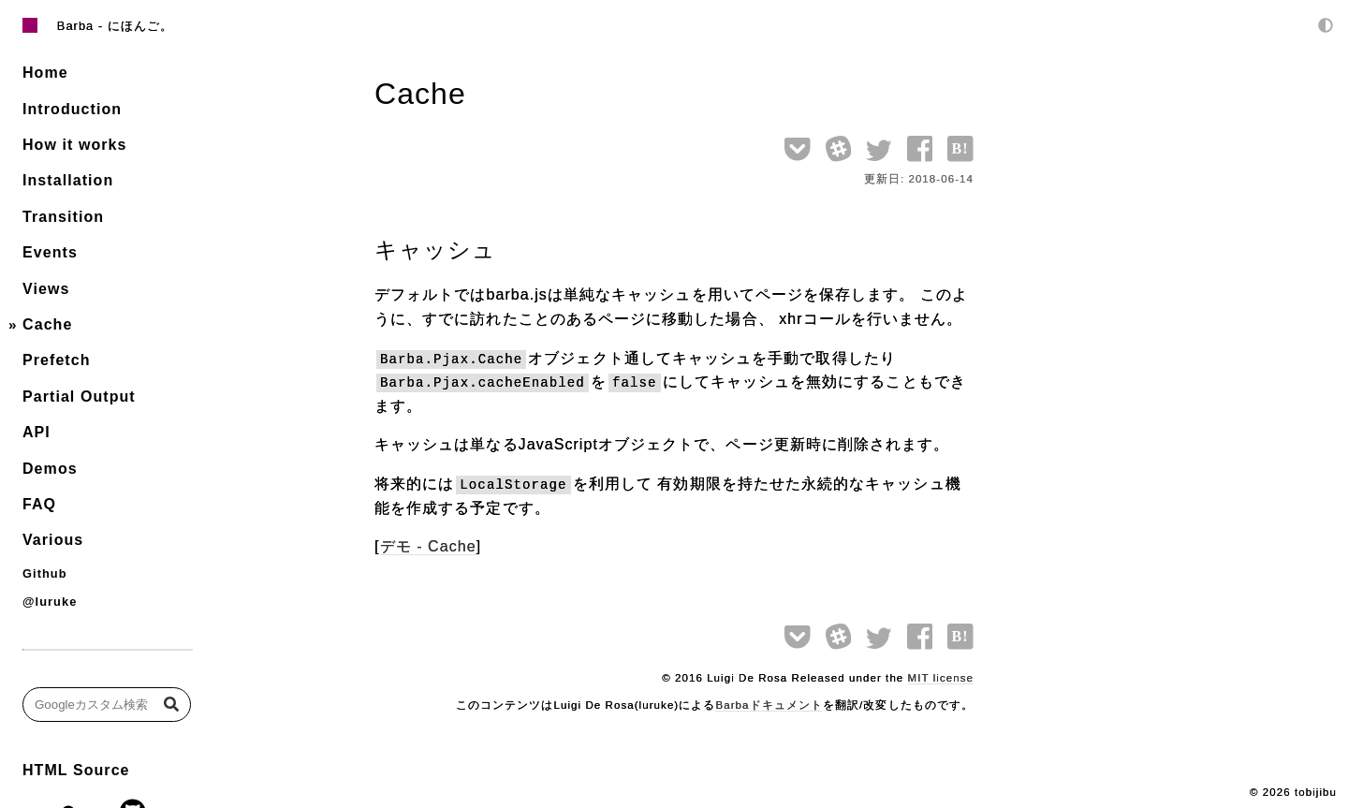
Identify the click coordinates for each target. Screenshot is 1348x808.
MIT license (941, 677)
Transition (63, 217)
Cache (47, 324)
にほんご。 (140, 26)
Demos (50, 469)
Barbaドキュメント (768, 705)
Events (50, 252)
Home (45, 73)
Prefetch (56, 360)
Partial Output (79, 396)
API (36, 432)
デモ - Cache (428, 546)
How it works (74, 145)
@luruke (49, 602)
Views (45, 289)
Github (44, 573)
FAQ (39, 504)
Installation (67, 180)
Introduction (72, 109)
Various (52, 540)
